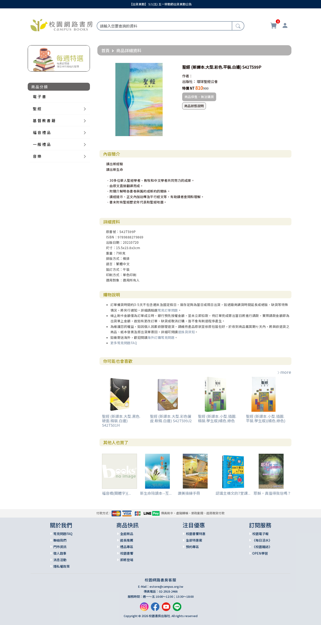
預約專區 (192, 546)
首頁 (105, 50)
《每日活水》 (262, 540)
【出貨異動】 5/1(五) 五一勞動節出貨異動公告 (161, 4)
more (284, 372)
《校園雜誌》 (262, 546)
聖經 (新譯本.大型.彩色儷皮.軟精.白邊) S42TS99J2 (171, 418)
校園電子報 (260, 533)
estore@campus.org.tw (166, 586)
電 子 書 (39, 96)
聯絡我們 (59, 540)
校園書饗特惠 (195, 533)
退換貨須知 (186, 332)
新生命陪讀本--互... (156, 493)
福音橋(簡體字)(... (116, 493)
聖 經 (37, 108)
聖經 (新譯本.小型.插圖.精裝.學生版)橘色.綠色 (217, 418)
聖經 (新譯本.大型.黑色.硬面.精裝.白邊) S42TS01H (121, 420)
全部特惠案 (194, 540)
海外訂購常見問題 (160, 337)
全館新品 (126, 533)
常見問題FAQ (62, 533)
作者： (187, 75)
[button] (171, 67)
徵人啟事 (59, 553)
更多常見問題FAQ (123, 342)
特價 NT (188, 88)
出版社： (189, 81)
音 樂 (37, 156)
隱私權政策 (61, 566)
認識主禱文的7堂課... (233, 493)
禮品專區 (126, 546)
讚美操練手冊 (189, 493)
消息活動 (59, 559)
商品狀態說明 (194, 105)
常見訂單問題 (168, 310)
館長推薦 (126, 540)
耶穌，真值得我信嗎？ (272, 493)
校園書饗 (126, 553)
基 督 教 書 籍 (44, 120)
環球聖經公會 (207, 81)
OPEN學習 (260, 553)
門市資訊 (59, 546)
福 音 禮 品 (42, 132)
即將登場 (126, 559)
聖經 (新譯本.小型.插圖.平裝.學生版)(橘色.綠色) (265, 418)
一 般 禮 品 (42, 144)
